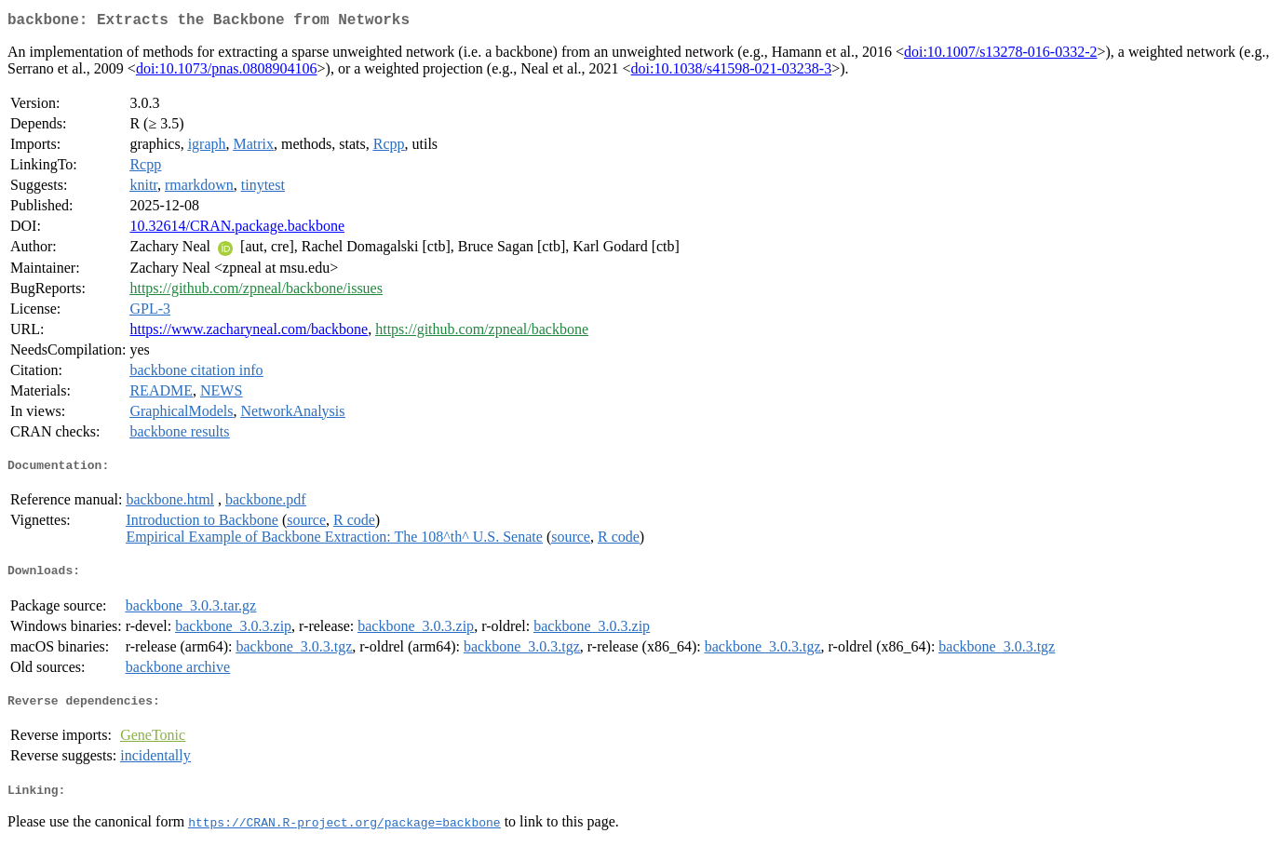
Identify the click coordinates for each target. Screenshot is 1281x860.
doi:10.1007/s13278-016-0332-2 (1001, 55)
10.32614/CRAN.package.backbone (236, 229)
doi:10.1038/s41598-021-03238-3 (731, 72)
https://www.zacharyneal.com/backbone (248, 333)
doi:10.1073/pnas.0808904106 (226, 72)
